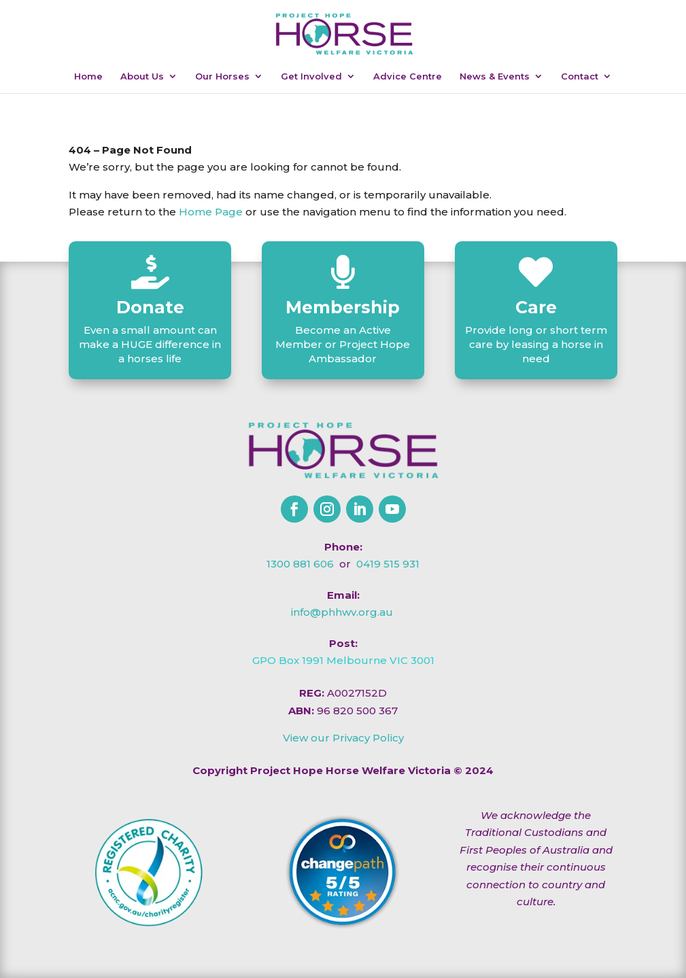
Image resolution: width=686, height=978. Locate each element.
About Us (142, 76)
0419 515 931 (387, 563)
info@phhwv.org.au (342, 612)
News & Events (495, 76)
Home (88, 76)
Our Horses (222, 76)
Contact (579, 76)
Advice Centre (407, 76)
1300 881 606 (300, 563)
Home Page (211, 211)
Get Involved (311, 76)
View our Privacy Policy (343, 737)
